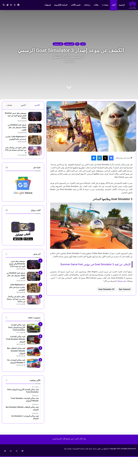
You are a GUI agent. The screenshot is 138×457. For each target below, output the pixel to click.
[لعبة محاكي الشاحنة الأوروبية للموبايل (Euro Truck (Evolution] (33, 331)
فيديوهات (47, 5)
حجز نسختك (121, 281)
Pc (77, 44)
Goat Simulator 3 (105, 289)
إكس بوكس (69, 44)
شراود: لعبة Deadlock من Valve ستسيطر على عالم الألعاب (15, 128)
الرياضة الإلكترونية (60, 5)
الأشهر (23, 105)
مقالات (96, 5)
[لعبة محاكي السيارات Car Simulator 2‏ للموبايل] (33, 366)
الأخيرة (37, 105)
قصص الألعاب (75, 5)
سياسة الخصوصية (79, 452)
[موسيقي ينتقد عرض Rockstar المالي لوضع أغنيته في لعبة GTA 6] (33, 117)
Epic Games (124, 289)
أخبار (113, 5)
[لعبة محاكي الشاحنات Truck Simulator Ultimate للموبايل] (33, 343)
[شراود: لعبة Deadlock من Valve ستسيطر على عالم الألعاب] (33, 129)
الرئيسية (122, 5)
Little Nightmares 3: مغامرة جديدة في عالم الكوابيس (17, 140)
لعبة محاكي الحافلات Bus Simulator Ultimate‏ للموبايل (16, 354)
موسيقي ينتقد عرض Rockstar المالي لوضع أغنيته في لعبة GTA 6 (17, 116)
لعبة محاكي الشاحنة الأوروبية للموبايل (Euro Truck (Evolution (16, 330)
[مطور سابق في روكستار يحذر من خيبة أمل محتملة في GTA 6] (33, 153)
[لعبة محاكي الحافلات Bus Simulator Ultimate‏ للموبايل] (33, 355)
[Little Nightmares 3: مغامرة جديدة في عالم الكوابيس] (33, 141)
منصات (105, 5)
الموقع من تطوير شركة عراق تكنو (97, 452)
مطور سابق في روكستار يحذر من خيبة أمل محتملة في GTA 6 (16, 152)
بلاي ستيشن (58, 44)
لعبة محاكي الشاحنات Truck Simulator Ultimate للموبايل (15, 342)
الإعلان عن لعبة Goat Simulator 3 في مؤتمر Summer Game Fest (95, 264)
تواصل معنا (68, 452)
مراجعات (87, 5)
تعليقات (9, 105)
